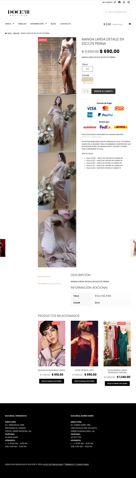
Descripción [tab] (44, 276)
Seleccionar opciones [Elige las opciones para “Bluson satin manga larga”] (52, 381)
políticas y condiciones (91, 137)
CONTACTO (65, 23)
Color (85, 75)
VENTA (8, 23)
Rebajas (16, 33)
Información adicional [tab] (49, 283)
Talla (85, 64)
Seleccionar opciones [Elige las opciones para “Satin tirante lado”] (84, 381)
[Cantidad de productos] (86, 91)
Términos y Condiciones (77, 464)
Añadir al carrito (103, 91)
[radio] (87, 69)
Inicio (9, 33)
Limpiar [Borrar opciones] (90, 83)
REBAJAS (22, 23)
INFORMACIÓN (37, 23)
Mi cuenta (107, 2)
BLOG (53, 23)
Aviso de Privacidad (53, 464)
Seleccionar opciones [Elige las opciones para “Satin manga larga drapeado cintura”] (117, 383)
